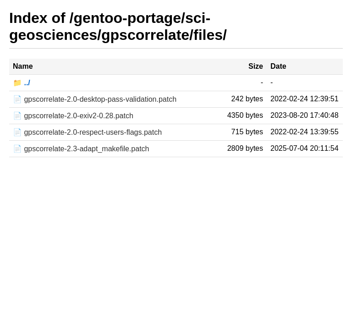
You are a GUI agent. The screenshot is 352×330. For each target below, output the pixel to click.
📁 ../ (21, 83)
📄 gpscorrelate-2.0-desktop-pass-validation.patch (94, 99)
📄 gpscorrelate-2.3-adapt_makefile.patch (81, 149)
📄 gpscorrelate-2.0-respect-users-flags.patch (87, 132)
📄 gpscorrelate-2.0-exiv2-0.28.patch (73, 116)
